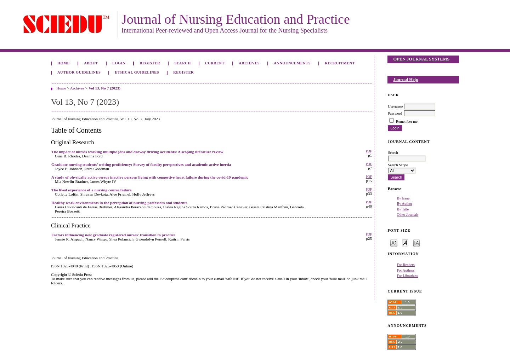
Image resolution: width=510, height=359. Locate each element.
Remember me (407, 121)
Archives (249, 63)
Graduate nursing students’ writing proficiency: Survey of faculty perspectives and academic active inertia (141, 164)
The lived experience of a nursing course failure (91, 190)
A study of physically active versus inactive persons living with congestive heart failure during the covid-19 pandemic (149, 177)
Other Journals (407, 214)
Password (395, 113)
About (91, 63)
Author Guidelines (79, 72)
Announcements (292, 63)
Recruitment (340, 63)
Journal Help (405, 79)
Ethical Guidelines (137, 72)
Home (63, 63)
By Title (403, 209)
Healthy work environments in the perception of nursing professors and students (119, 203)
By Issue (403, 198)
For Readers (406, 265)
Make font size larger (416, 242)
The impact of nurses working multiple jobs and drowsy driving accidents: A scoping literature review (137, 152)
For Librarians (407, 276)
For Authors (405, 270)
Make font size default (405, 242)
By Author (404, 203)
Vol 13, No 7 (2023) (104, 88)
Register (150, 63)
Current (215, 63)
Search (182, 63)
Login (118, 63)
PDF (369, 151)
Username (395, 107)
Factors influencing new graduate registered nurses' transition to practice (113, 235)
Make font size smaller (393, 242)
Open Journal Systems (421, 59)
